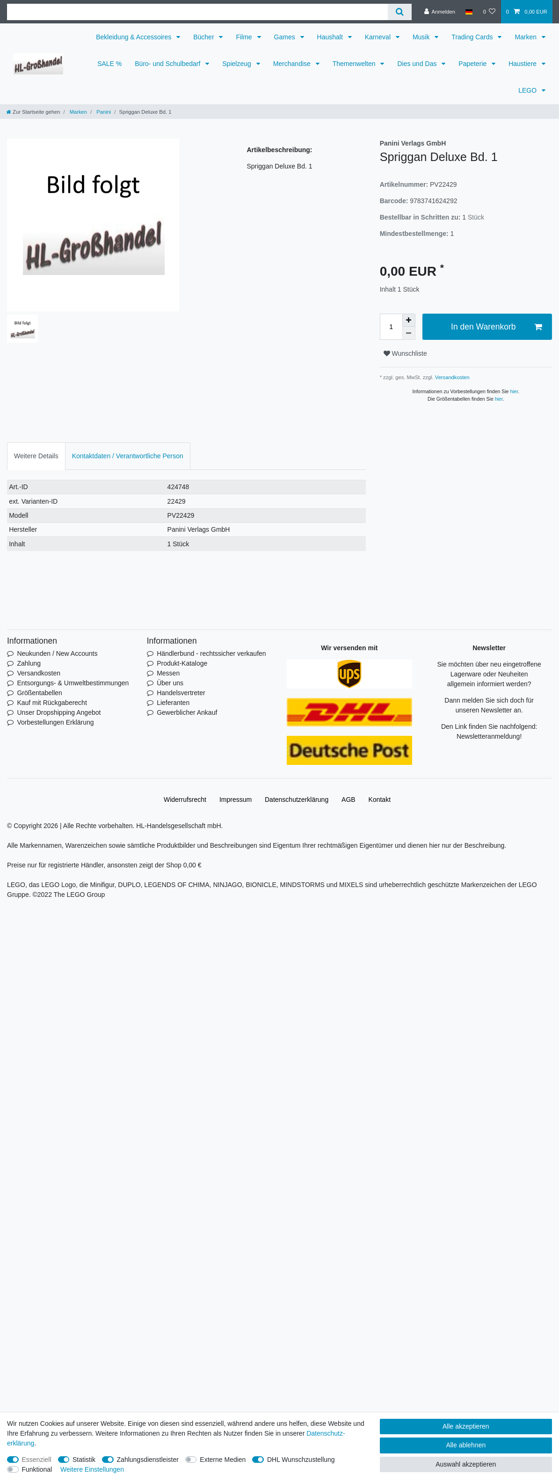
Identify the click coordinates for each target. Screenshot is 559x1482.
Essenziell (36, 1459)
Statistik (84, 1459)
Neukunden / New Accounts (57, 653)
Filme (245, 37)
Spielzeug (237, 63)
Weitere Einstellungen (92, 1469)
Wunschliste (405, 353)
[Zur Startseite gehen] (33, 112)
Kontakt (380, 799)
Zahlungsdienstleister (148, 1459)
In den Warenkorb (496, 327)
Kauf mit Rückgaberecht (52, 702)
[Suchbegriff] (197, 12)
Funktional (37, 1469)
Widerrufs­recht (185, 799)
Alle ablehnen (466, 1445)
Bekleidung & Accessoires (134, 37)
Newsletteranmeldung (488, 736)
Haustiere (523, 63)
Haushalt (331, 37)
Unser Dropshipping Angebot (59, 712)
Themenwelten (355, 63)
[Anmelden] (439, 11)
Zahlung (29, 663)
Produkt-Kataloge (182, 663)
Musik (422, 37)
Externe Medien (223, 1459)
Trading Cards (472, 37)
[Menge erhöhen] (408, 320)
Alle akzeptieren (466, 1426)
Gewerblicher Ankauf (187, 712)
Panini (103, 112)
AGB (348, 799)
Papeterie (473, 63)
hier (514, 391)
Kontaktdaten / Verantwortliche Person (127, 456)
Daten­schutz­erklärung (296, 799)
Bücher (204, 37)
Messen (168, 673)
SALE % (109, 63)
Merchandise (292, 63)
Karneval (378, 37)
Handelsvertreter (181, 693)
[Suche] (400, 12)
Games (285, 37)
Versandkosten (452, 377)
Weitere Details (36, 456)
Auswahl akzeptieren (466, 1464)
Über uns (170, 683)
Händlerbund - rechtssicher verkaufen (211, 653)
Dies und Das (417, 63)
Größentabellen (39, 693)
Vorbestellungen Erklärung (55, 722)
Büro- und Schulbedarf (168, 63)
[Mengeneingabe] (391, 327)
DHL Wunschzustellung (301, 1459)
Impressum (235, 799)
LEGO (528, 90)
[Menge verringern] (408, 333)
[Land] (469, 11)
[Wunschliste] (489, 11)
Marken (526, 37)
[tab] (36, 456)
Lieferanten (173, 702)
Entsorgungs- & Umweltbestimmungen (73, 683)
